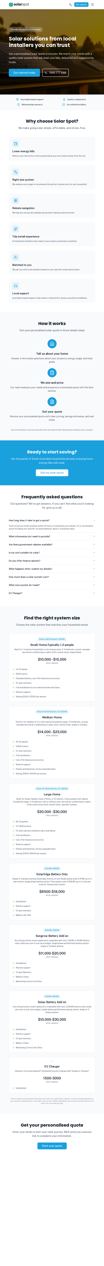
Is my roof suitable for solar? (52, 552)
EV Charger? (52, 593)
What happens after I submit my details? (52, 569)
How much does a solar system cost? (52, 577)
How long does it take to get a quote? (52, 520)
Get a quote (81, 4)
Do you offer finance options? (52, 560)
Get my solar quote (52, 472)
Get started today (24, 72)
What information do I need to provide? (52, 536)
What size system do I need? (52, 585)
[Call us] (70, 4)
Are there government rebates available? (52, 544)
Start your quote (52, 1145)
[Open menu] (92, 4)
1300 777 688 (55, 72)
